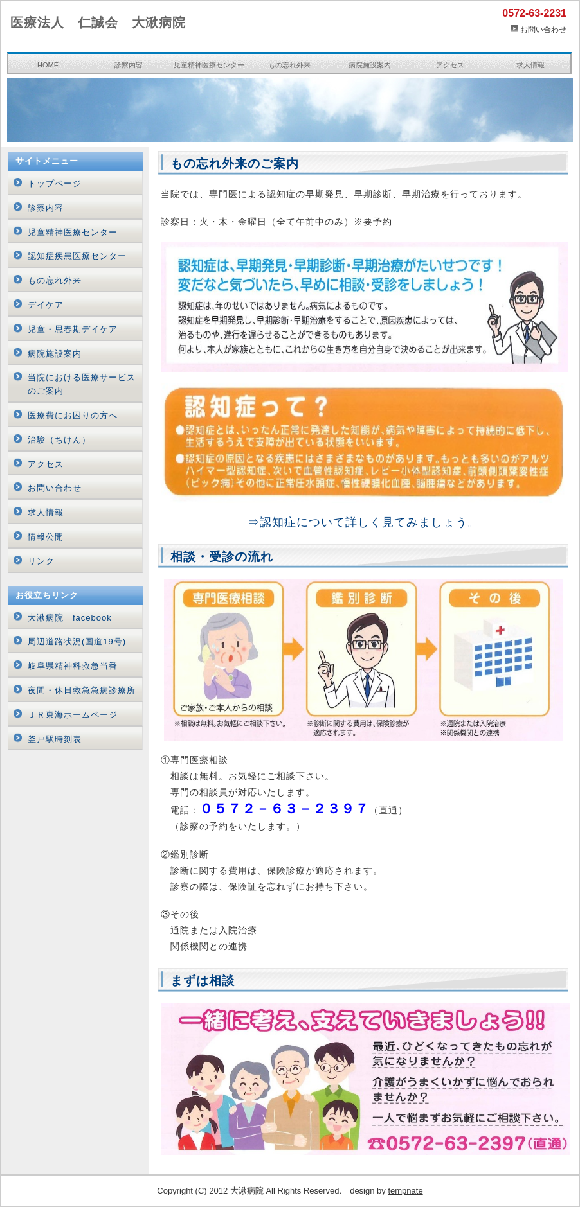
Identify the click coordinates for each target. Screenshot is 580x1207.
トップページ (55, 183)
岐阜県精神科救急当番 (73, 666)
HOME (48, 65)
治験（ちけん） (59, 440)
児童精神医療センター (209, 65)
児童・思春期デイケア (73, 329)
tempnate (405, 1190)
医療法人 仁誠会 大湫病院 (98, 22)
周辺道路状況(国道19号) (77, 641)
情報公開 (46, 537)
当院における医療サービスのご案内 (82, 384)
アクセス (450, 65)
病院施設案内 (370, 65)
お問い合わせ (543, 29)
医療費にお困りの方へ (73, 415)
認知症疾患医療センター (77, 256)
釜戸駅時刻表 (55, 739)
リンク (41, 561)
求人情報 (530, 65)
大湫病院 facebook (70, 617)
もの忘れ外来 (289, 65)
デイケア (46, 305)
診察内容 (128, 65)
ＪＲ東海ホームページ (73, 714)
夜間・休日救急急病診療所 (82, 690)
